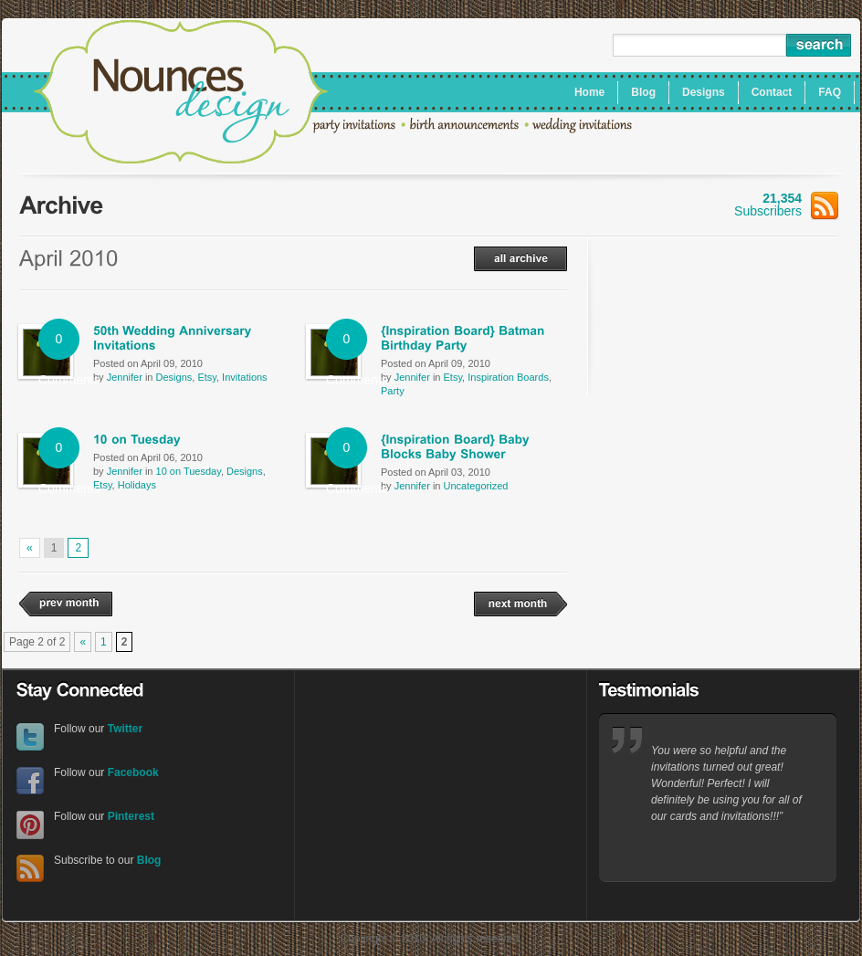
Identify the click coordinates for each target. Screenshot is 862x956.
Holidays (137, 484)
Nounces (181, 94)
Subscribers (786, 204)
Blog (149, 860)
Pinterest (30, 825)
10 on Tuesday (188, 471)
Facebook (30, 781)
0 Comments (58, 345)
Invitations (245, 377)
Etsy (206, 377)
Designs (174, 377)
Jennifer (124, 377)
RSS (30, 869)
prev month (65, 604)
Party (393, 390)
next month (520, 604)
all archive (520, 259)
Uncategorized (476, 485)
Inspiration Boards (508, 377)
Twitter (30, 737)
